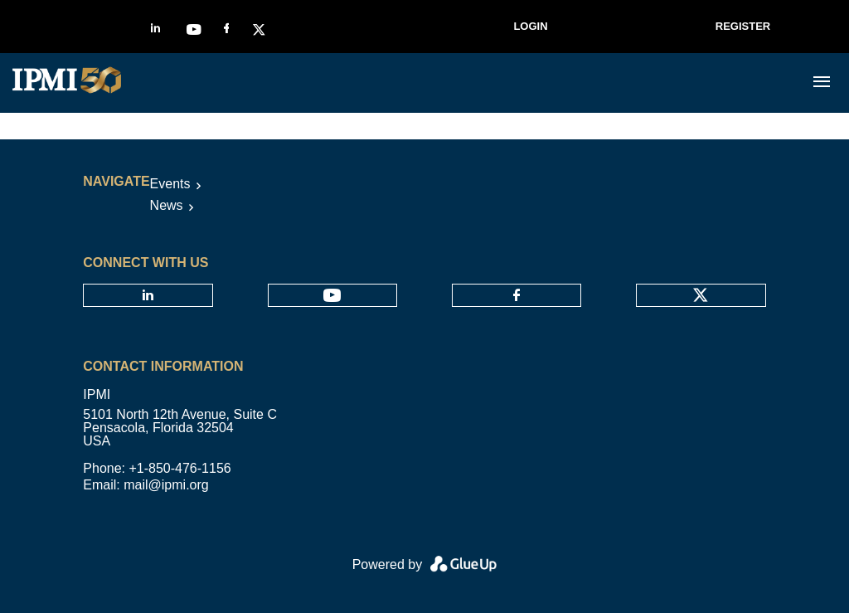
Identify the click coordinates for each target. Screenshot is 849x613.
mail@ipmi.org (166, 485)
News (166, 205)
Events (170, 184)
